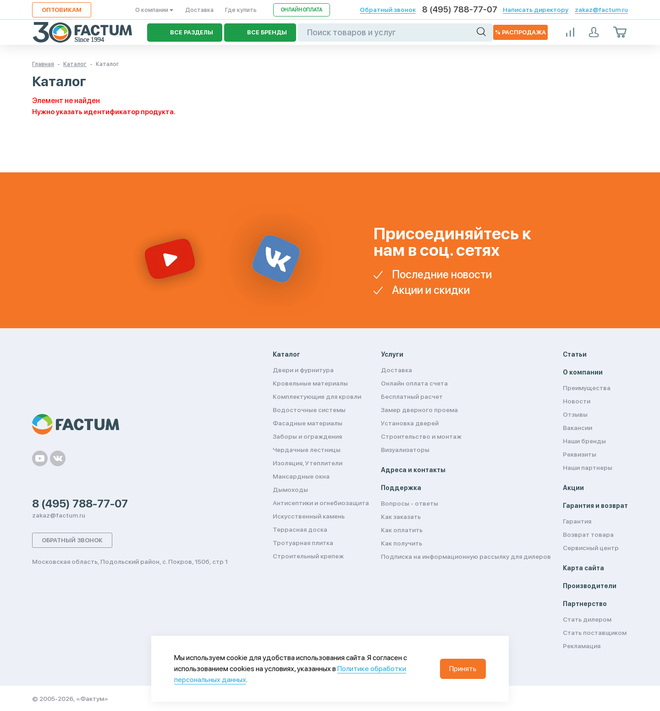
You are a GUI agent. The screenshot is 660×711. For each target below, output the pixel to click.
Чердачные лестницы (307, 449)
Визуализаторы (405, 449)
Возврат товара (588, 534)
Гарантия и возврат (595, 505)
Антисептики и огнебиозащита (321, 503)
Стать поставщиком (595, 632)
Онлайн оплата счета (414, 383)
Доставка (199, 9)
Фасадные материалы (307, 423)
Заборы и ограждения (307, 436)
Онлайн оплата (301, 10)
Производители (589, 586)
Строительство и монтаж (421, 436)
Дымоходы (290, 489)
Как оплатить (402, 530)
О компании (154, 9)
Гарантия (577, 521)
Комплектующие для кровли (317, 396)
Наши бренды (584, 441)
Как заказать (401, 516)
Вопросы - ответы (409, 503)
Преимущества (586, 387)
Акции (573, 487)
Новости (576, 401)
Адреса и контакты (413, 470)
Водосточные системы (309, 409)
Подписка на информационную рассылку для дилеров (466, 556)
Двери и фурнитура (303, 370)
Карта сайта (583, 568)
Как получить (401, 543)
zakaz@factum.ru (601, 9)
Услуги (392, 354)
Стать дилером (587, 619)
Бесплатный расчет (412, 396)
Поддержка (401, 487)
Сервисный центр (591, 547)
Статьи (575, 354)
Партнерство (585, 603)
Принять (463, 668)
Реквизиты (579, 454)
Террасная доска (300, 529)
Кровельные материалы (310, 383)
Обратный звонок (388, 9)
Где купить (241, 9)
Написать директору (535, 9)
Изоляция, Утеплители (307, 463)
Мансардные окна (301, 476)
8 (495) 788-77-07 (459, 10)
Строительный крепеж (308, 556)
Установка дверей (410, 423)
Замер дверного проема (419, 409)
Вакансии (577, 427)
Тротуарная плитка (303, 542)
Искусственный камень (309, 516)
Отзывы (575, 414)
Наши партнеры (587, 467)
